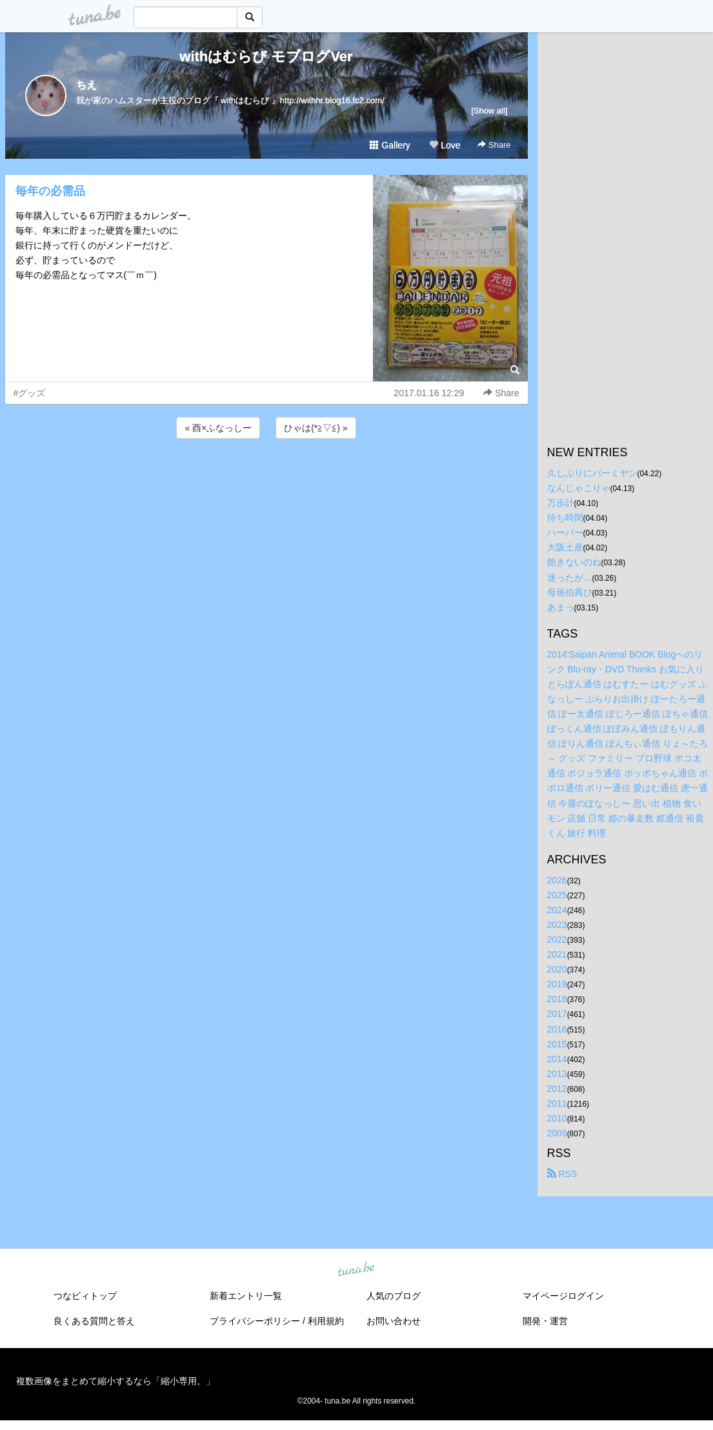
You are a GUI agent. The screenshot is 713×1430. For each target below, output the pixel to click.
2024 (557, 910)
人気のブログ (394, 1296)
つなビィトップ (85, 1296)
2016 (557, 1029)
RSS (562, 1174)
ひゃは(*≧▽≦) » (315, 428)
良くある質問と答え (94, 1321)
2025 (557, 895)
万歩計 (560, 503)
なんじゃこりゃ (578, 488)
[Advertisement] (266, 476)
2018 (557, 999)
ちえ (86, 84)
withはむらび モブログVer (265, 56)
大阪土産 (565, 547)
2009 (557, 1133)
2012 (557, 1088)
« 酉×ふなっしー (218, 428)
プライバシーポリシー (255, 1321)
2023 (557, 925)
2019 (557, 984)
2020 (557, 969)
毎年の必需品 (50, 191)
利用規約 (326, 1321)
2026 (557, 880)
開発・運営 (545, 1321)
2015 (557, 1044)
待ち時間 (565, 517)
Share (493, 145)
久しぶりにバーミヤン (592, 473)
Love (444, 145)
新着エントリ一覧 (246, 1296)
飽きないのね (574, 562)
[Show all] (489, 111)
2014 (557, 1059)
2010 (557, 1118)
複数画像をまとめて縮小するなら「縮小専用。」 (115, 1381)
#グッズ (30, 393)
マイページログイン (563, 1296)
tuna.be (356, 1270)
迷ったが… (569, 577)
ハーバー (565, 532)
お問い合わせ (394, 1321)
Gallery (390, 145)
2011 (557, 1103)
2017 (557, 1014)
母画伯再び (569, 592)
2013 (557, 1074)
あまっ (560, 607)
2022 (557, 939)
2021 (557, 954)
